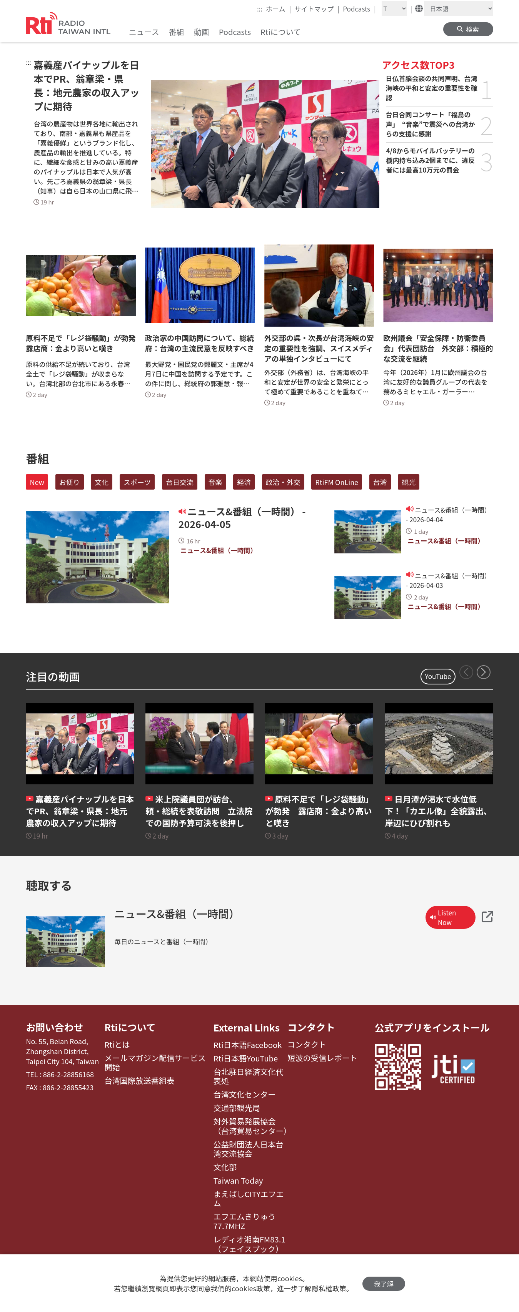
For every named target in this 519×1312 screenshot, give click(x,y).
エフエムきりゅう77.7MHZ (245, 1221)
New (37, 482)
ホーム (278, 8)
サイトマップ (316, 8)
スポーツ (137, 482)
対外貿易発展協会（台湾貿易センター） (251, 1126)
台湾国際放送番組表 (139, 1081)
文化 (101, 482)
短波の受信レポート (322, 1058)
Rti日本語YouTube (246, 1058)
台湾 (380, 482)
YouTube (438, 676)
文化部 (225, 1167)
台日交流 (180, 482)
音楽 (215, 482)
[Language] (458, 8)
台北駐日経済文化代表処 (249, 1076)
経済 (244, 482)
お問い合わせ (54, 1027)
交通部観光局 (237, 1108)
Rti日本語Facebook (248, 1045)
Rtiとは (117, 1045)
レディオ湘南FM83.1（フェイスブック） (249, 1244)
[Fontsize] (394, 8)
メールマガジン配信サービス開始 (154, 1063)
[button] (484, 672)
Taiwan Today (238, 1180)
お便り (69, 482)
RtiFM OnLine (336, 482)
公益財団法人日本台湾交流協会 (249, 1149)
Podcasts (359, 8)
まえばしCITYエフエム (249, 1198)
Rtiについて (130, 1027)
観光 (409, 482)
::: (259, 8)
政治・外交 (283, 482)
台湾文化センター (245, 1094)
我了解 (384, 1283)
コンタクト (311, 1027)
